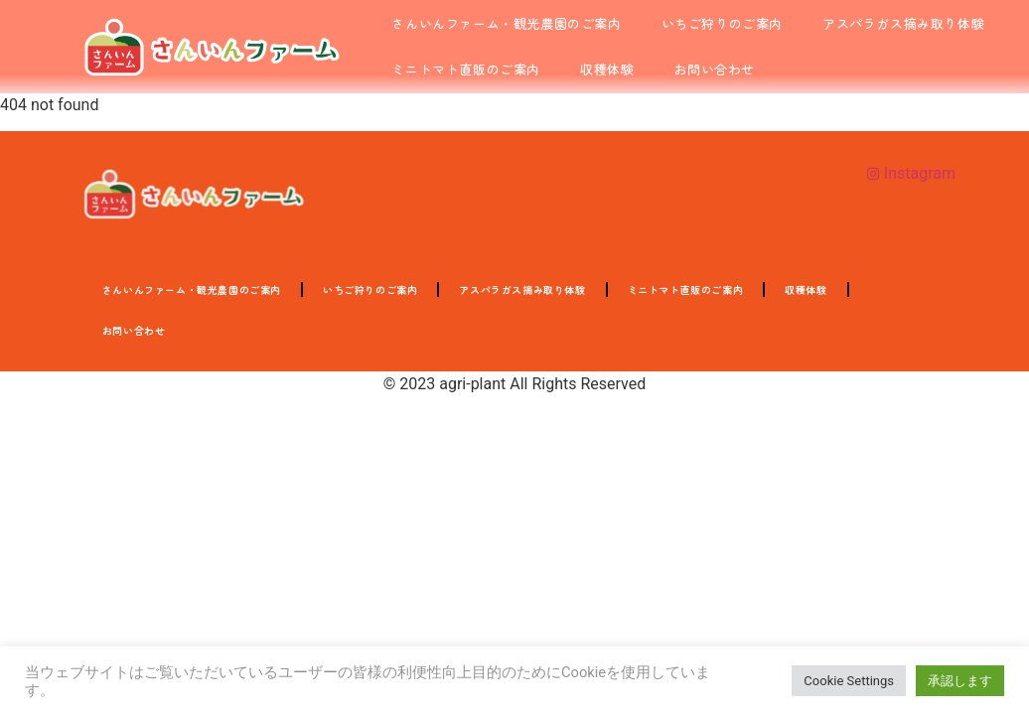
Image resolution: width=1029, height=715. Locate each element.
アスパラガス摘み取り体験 (903, 23)
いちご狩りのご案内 (722, 23)
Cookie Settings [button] (849, 680)
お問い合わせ (714, 69)
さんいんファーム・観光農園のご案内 (506, 23)
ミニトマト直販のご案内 (465, 69)
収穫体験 (607, 69)
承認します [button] (960, 680)
